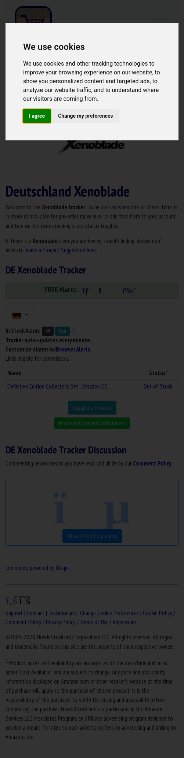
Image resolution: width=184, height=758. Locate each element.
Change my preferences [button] (85, 116)
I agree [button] (37, 116)
